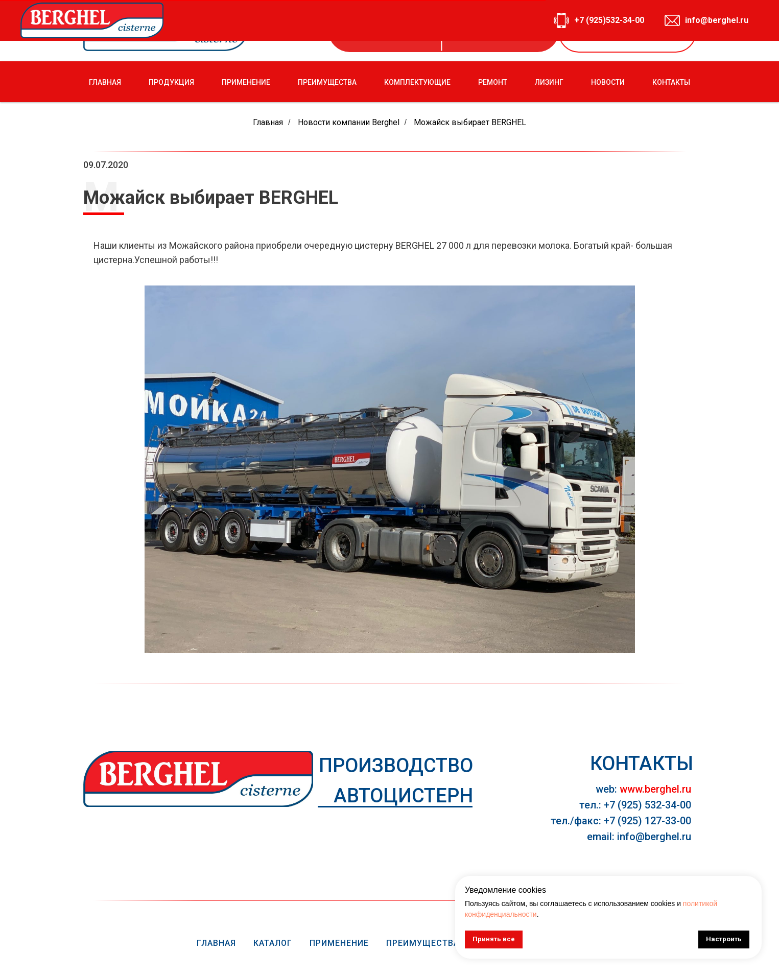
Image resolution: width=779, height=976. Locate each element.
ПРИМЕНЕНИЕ (246, 82)
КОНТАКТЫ (671, 82)
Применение (339, 943)
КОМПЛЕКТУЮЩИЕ (417, 82)
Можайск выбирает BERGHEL (470, 122)
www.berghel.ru (655, 789)
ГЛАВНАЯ (105, 82)
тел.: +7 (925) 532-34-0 (632, 805)
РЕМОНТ (492, 82)
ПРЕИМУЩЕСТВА (327, 82)
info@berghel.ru (508, 31)
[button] (627, 31)
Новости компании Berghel (348, 122)
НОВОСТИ (608, 82)
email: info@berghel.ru (639, 836)
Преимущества (422, 943)
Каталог (272, 943)
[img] (198, 779)
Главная (268, 122)
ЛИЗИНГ (549, 82)
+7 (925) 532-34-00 (395, 31)
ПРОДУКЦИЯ (171, 82)
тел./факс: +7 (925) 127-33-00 (621, 821)
